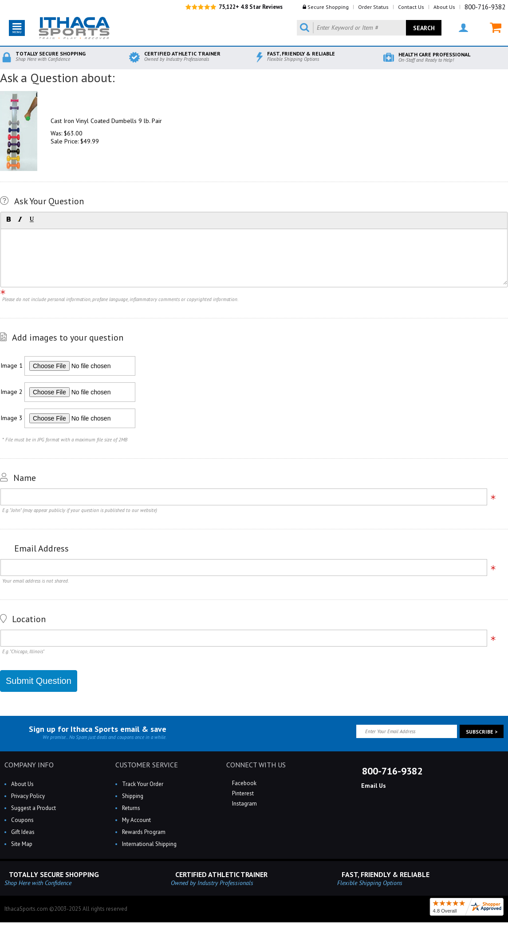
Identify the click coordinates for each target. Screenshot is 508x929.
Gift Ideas (23, 832)
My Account (136, 820)
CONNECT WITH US (256, 764)
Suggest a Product (33, 808)
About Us (444, 7)
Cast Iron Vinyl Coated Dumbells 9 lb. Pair (106, 121)
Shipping (132, 796)
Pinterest (242, 793)
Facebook (243, 783)
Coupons (22, 820)
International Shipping (149, 844)
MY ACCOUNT (463, 28)
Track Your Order (142, 784)
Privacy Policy (28, 796)
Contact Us (411, 7)
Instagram (244, 803)
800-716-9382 (485, 7)
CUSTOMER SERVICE (146, 764)
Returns (131, 808)
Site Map (21, 844)
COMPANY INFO (29, 764)
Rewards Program (143, 832)
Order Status (373, 7)
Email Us (372, 786)
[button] (8, 219)
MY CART (495, 28)
